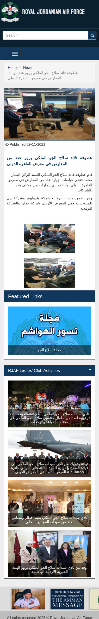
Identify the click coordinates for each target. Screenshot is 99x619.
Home (12, 67)
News (27, 67)
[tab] (49, 370)
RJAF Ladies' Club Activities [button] (49, 370)
